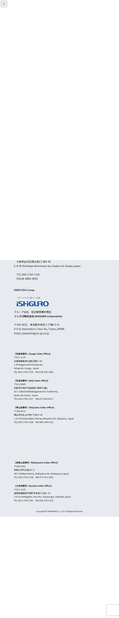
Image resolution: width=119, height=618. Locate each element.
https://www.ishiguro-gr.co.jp (31, 333)
